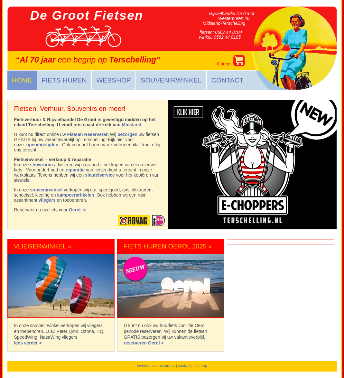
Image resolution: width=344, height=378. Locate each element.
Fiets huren (64, 80)
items (231, 60)
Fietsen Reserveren (87, 134)
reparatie (75, 169)
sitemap (200, 365)
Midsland (132, 124)
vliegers (47, 200)
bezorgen (127, 134)
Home (22, 80)
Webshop (114, 80)
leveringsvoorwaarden (156, 365)
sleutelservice (100, 175)
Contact (227, 80)
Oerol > (77, 209)
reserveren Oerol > (144, 342)
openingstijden (42, 144)
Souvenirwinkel (171, 80)
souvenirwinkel (46, 189)
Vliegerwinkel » (42, 246)
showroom (41, 164)
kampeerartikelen (75, 195)
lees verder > (28, 342)
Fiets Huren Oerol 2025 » (168, 246)
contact (184, 365)
